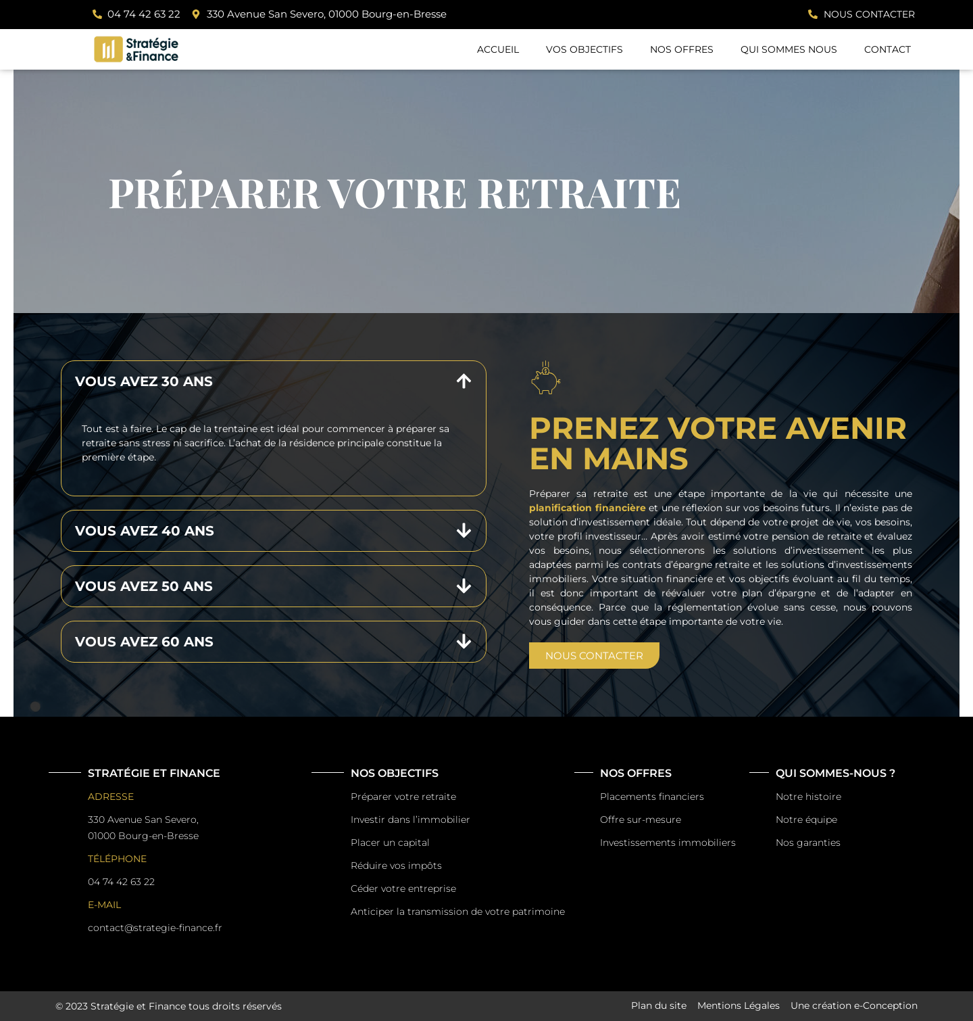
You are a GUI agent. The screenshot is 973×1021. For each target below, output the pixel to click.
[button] (273, 381)
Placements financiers (652, 796)
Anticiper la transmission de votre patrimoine (458, 911)
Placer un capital (390, 842)
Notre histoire (808, 796)
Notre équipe (806, 819)
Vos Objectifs (584, 49)
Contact (887, 49)
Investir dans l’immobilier (410, 819)
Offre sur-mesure (640, 819)
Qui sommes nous (789, 49)
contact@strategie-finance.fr (155, 928)
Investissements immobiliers (668, 842)
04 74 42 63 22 (121, 882)
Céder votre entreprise (403, 888)
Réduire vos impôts (396, 865)
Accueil (498, 49)
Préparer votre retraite (403, 796)
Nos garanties (808, 842)
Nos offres (682, 49)
